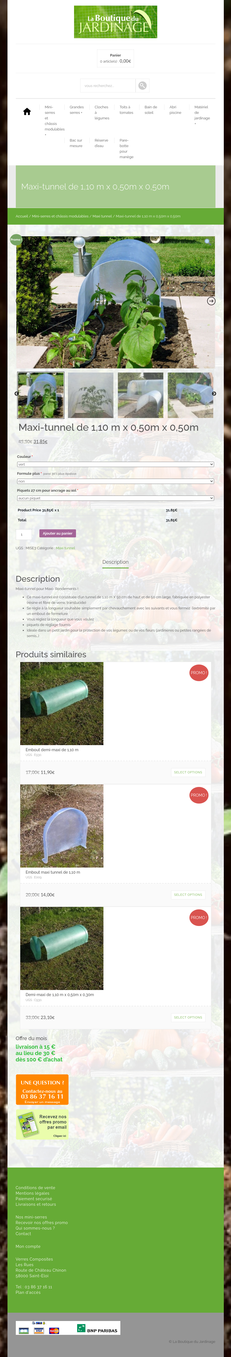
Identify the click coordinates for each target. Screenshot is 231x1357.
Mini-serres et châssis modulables (54, 121)
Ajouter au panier (58, 533)
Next (214, 394)
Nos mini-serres (31, 1217)
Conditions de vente (35, 1188)
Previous (16, 394)
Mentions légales (33, 1193)
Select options (188, 772)
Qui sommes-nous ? (35, 1228)
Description (115, 562)
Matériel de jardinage (202, 115)
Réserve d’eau (101, 143)
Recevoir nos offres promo (42, 1222)
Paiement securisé (34, 1199)
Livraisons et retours (36, 1204)
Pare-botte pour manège (127, 148)
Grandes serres (77, 110)
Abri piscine (175, 110)
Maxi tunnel (102, 216)
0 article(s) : (115, 58)
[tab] (115, 562)
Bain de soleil (151, 110)
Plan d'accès (28, 1292)
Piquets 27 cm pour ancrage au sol (47, 490)
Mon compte (28, 1246)
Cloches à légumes (102, 112)
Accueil (22, 216)
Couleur (25, 457)
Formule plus (47, 473)
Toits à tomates (126, 110)
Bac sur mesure (76, 143)
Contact (23, 1234)
